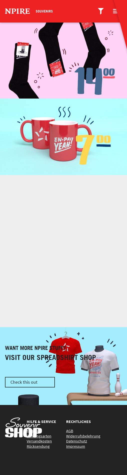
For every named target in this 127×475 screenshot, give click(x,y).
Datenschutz (76, 440)
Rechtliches (78, 421)
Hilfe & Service (41, 421)
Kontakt (33, 430)
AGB (69, 430)
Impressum (75, 446)
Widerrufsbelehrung (83, 435)
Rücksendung (38, 446)
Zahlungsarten (39, 435)
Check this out (23, 382)
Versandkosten (39, 440)
